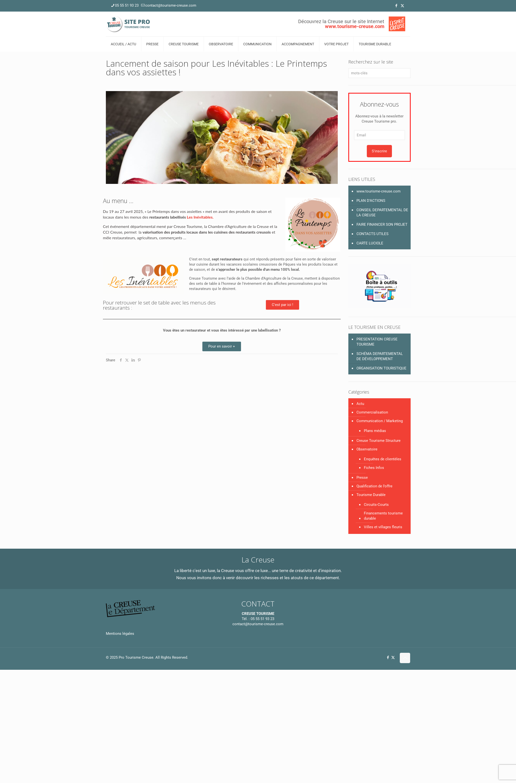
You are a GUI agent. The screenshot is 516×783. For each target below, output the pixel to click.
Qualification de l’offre (374, 486)
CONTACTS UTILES (372, 234)
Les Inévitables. (200, 217)
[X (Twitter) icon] (402, 5)
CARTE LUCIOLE (369, 243)
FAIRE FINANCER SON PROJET (381, 224)
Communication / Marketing (379, 421)
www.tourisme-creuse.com (378, 191)
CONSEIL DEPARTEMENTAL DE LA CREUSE (382, 212)
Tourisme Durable (371, 495)
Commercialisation (372, 412)
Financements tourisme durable (383, 516)
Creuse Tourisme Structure (378, 440)
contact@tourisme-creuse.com (257, 624)
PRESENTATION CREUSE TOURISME (377, 342)
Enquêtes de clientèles (382, 459)
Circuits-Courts (376, 504)
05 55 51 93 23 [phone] (127, 5)
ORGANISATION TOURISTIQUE (381, 368)
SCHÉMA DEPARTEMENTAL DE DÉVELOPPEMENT (379, 356)
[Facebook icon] (396, 5)
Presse (362, 477)
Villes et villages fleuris (383, 527)
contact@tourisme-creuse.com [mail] (170, 5)
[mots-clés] (379, 73)
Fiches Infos (374, 467)
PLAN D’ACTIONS (370, 200)
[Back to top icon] (405, 658)
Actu (360, 403)
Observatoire (366, 449)
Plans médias (375, 431)
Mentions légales (120, 633)
